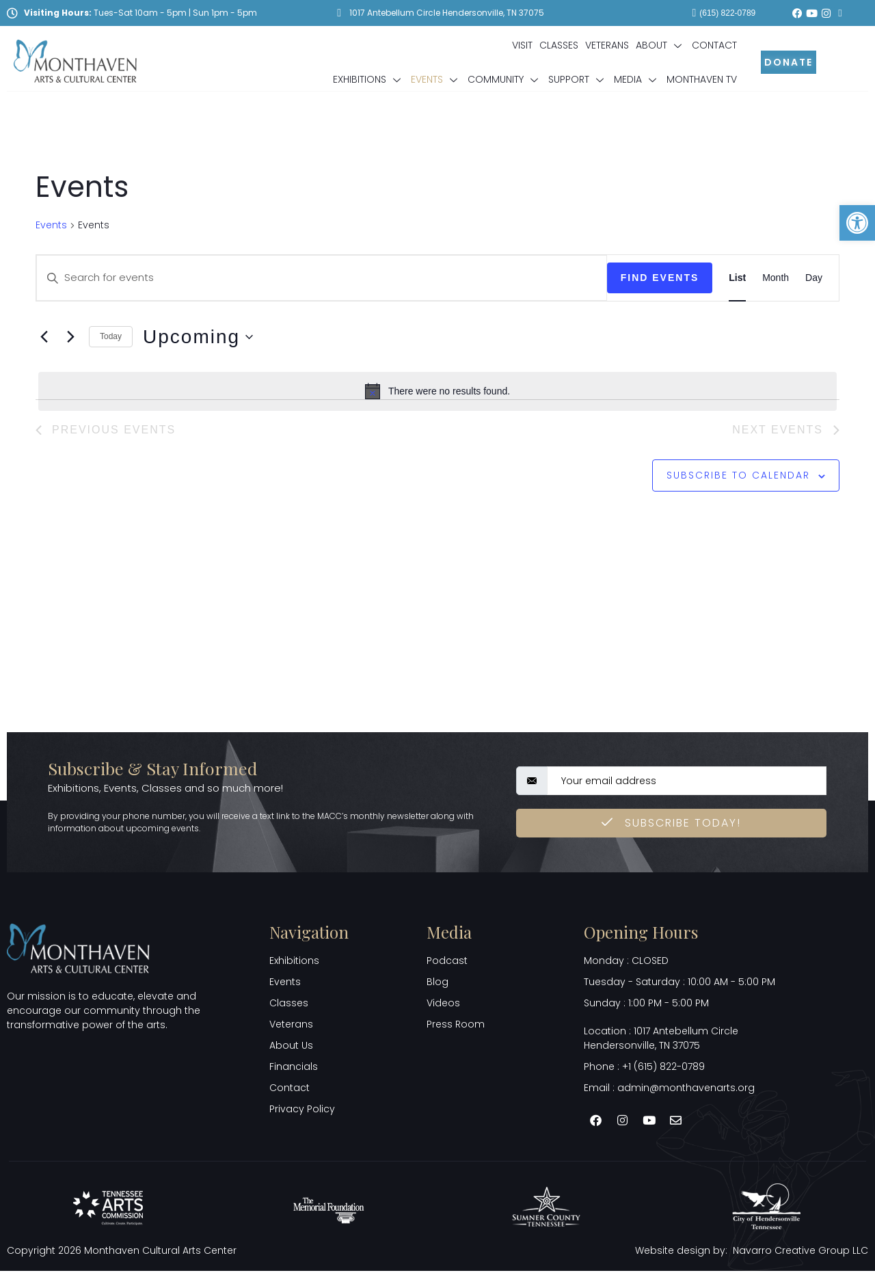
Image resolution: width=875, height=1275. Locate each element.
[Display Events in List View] (737, 277)
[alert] (437, 391)
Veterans (607, 45)
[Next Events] (70, 337)
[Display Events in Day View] (813, 277)
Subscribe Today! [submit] (671, 826)
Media (637, 79)
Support (577, 79)
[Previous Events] (44, 337)
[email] (686, 784)
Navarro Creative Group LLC (800, 1254)
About (660, 45)
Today (111, 336)
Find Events (660, 277)
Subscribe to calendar (738, 477)
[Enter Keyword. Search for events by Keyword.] (321, 277)
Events (436, 79)
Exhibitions (368, 79)
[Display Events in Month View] (775, 277)
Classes (558, 45)
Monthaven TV (702, 79)
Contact (714, 45)
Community (504, 79)
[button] (857, 223)
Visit (522, 45)
